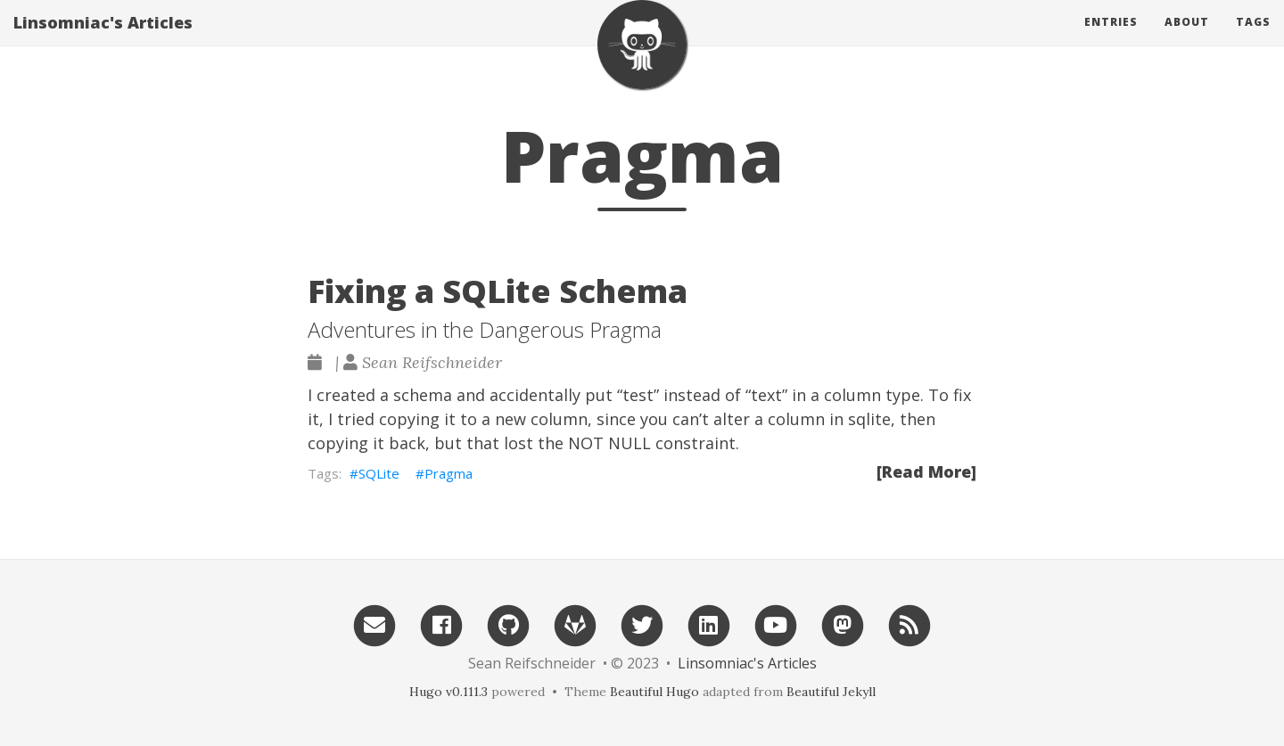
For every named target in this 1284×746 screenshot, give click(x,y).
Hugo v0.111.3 (448, 692)
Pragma (448, 473)
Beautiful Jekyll (831, 692)
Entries (1111, 39)
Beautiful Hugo (654, 692)
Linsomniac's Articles (103, 40)
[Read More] (926, 471)
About (1187, 39)
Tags (1253, 39)
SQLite (378, 473)
